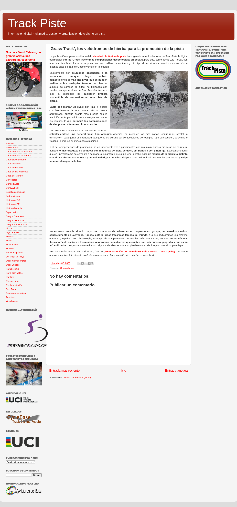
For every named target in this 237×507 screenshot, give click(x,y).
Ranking (10, 277)
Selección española (16, 293)
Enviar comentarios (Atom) (77, 377)
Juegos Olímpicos (15, 220)
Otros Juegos (12, 265)
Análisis (10, 143)
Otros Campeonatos (16, 261)
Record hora (12, 281)
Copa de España (14, 167)
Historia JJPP (13, 204)
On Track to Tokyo (15, 256)
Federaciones (13, 196)
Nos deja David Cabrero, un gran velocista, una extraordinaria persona (23, 56)
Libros (9, 228)
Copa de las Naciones (17, 171)
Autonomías (12, 147)
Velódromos (12, 301)
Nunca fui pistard (14, 252)
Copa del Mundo (14, 175)
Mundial (10, 248)
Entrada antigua (176, 370)
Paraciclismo (12, 269)
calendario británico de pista (109, 56)
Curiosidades (67, 268)
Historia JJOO (13, 200)
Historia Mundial (14, 208)
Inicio (122, 370)
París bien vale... (14, 273)
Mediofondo (12, 244)
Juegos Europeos (15, 216)
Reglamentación (14, 285)
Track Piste (37, 23)
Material (10, 236)
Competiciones (13, 163)
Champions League (16, 159)
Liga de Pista (12, 232)
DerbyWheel (12, 188)
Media (9, 240)
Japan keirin (12, 212)
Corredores (11, 180)
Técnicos (10, 297)
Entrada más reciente (64, 370)
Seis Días (11, 289)
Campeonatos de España (19, 151)
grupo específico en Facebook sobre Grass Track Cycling (139, 251)
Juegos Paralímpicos (16, 224)
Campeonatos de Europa (18, 155)
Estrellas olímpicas (15, 192)
